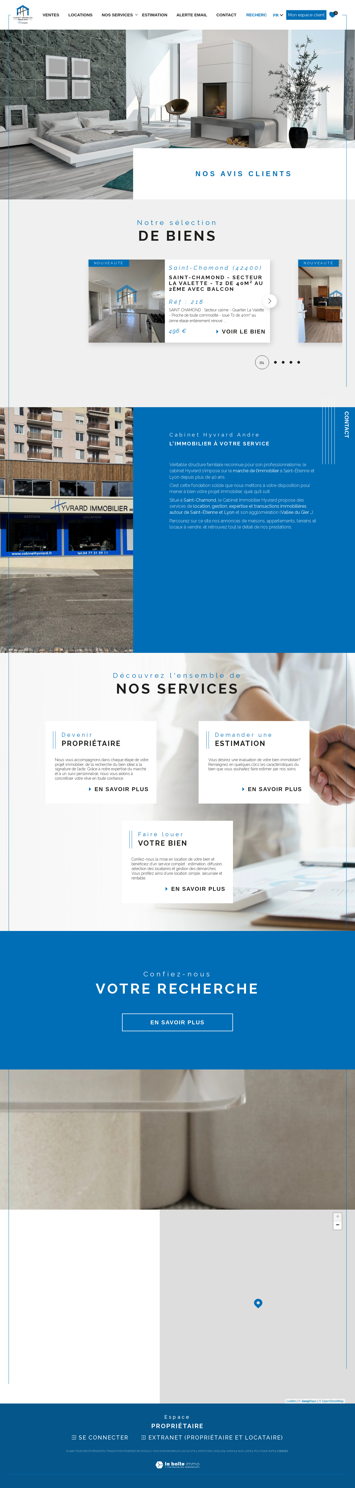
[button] (267, 301)
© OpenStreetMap (331, 1401)
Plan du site (187, 1451)
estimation (154, 14)
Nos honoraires (164, 1451)
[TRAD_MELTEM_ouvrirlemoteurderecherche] (264, 15)
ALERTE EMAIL (191, 14)
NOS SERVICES (117, 14)
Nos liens (245, 1451)
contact (226, 14)
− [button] (337, 1225)
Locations (80, 14)
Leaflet (291, 1401)
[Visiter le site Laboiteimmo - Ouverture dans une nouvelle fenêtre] (177, 1471)
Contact (347, 424)
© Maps (307, 1401)
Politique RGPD (264, 1451)
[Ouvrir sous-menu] (137, 14)
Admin (230, 1451)
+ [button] (337, 1217)
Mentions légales (211, 1451)
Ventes (50, 14)
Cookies (282, 1451)
